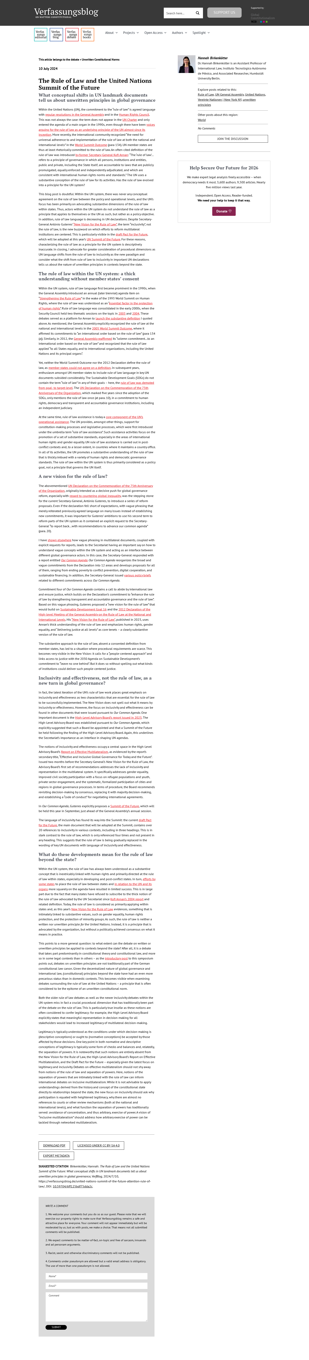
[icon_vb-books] (87, 29)
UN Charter (129, 120)
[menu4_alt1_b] (40, 29)
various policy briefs (137, 575)
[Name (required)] (97, 1276)
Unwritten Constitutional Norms (100, 59)
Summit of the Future (124, 806)
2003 (122, 313)
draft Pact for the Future (131, 234)
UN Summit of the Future (103, 239)
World (202, 120)
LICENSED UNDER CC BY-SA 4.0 (98, 1145)
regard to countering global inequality (95, 496)
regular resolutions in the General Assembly (74, 114)
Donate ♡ (224, 211)
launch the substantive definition (118, 318)
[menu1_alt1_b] (56, 29)
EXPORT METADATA (56, 1156)
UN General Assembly (229, 94)
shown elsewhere (59, 540)
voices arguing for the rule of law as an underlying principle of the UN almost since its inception (97, 130)
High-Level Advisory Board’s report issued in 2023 (108, 717)
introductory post (116, 958)
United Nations (255, 94)
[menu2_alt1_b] (72, 29)
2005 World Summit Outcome (112, 328)
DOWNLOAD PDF (54, 1145)
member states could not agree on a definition (79, 368)
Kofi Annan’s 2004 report (126, 899)
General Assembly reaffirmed (93, 339)
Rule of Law (206, 94)
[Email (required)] (97, 1285)
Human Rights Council (134, 114)
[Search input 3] (178, 13)
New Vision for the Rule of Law (92, 909)
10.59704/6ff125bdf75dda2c (72, 1186)
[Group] (66, 10)
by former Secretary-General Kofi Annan (101, 155)
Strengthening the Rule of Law (60, 298)
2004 (135, 313)
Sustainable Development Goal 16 (83, 609)
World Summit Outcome (91, 145)
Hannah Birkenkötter (213, 58)
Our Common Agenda (74, 560)
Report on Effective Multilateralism (84, 752)
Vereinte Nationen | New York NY (219, 100)
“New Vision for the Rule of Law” (95, 224)
